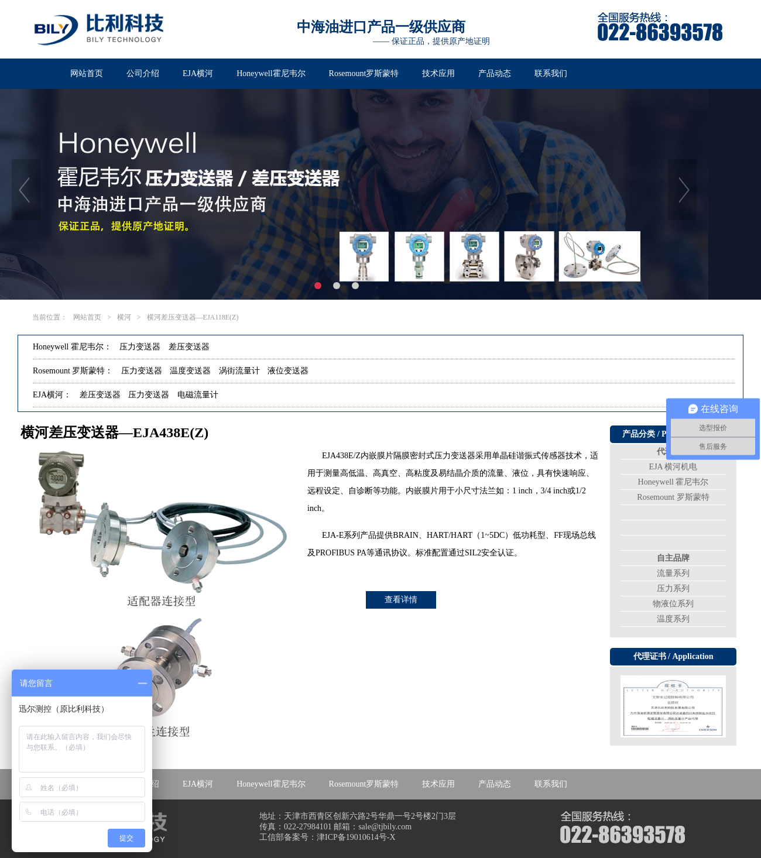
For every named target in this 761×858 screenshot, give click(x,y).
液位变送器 (288, 370)
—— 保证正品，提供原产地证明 (431, 41)
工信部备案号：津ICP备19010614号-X (327, 837)
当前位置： (49, 317)
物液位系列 (673, 603)
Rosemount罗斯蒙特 (364, 73)
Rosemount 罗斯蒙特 (673, 497)
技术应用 (438, 73)
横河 (124, 317)
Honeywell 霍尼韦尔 (673, 482)
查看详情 (401, 599)
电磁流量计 (197, 394)
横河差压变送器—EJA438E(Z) (114, 432)
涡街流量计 (239, 370)
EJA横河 (198, 73)
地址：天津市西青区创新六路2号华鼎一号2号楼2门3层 (357, 816)
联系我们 (550, 73)
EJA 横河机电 (673, 466)
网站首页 (86, 73)
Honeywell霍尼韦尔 (270, 73)
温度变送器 (190, 370)
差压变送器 (189, 346)
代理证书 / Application (673, 656)
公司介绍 (142, 73)
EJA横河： (52, 394)
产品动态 (494, 73)
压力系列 (673, 588)
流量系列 (673, 573)
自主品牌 (673, 558)
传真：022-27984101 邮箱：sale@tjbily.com (335, 826)
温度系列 (673, 619)
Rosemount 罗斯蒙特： (73, 370)
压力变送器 (139, 346)
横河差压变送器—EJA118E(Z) (193, 317)
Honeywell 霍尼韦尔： (72, 346)
